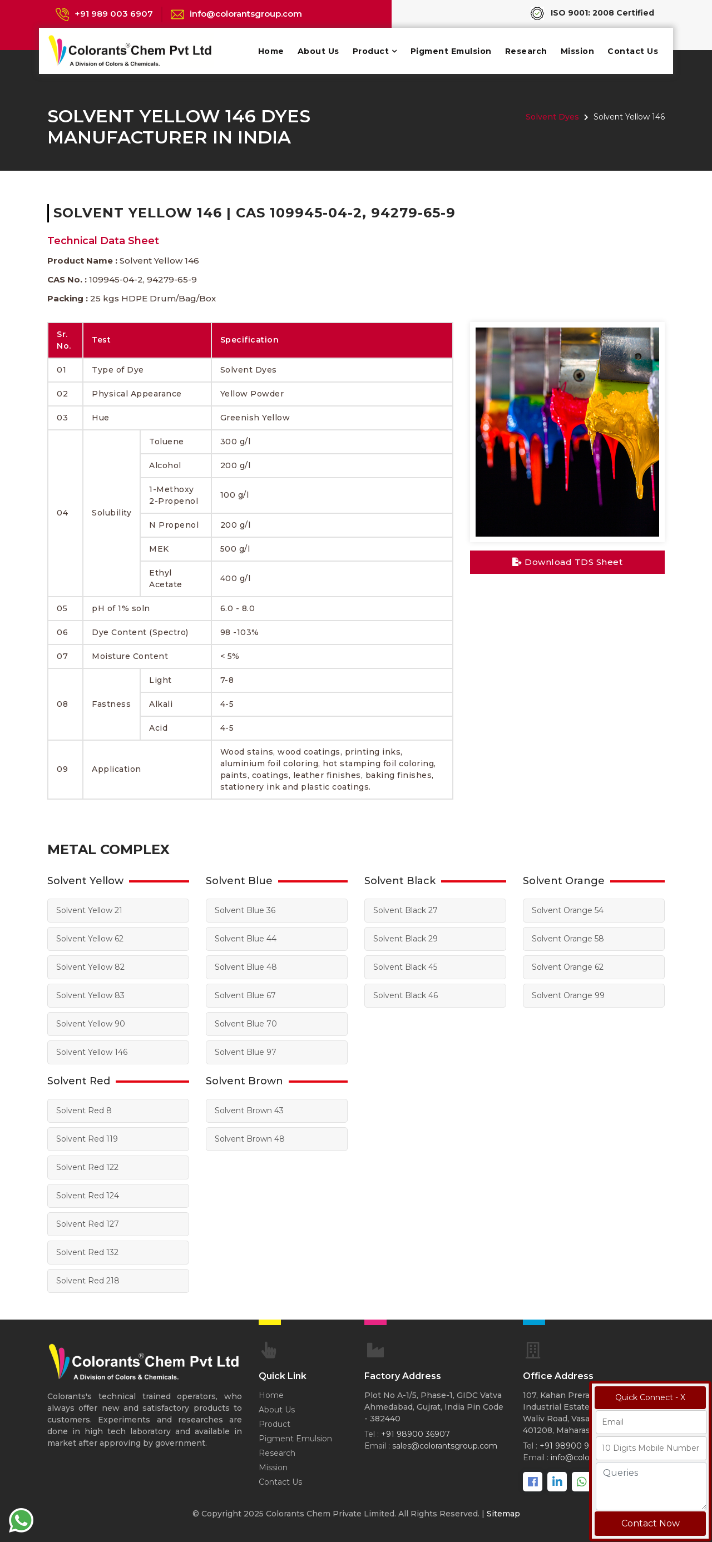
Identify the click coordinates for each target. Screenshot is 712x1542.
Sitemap (503, 1514)
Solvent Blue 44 (245, 939)
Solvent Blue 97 (245, 1052)
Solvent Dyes (552, 117)
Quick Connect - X (650, 1397)
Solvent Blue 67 (245, 995)
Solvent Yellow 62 (89, 939)
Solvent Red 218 (88, 1281)
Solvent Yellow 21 (89, 910)
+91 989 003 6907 (114, 13)
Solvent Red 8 (84, 1110)
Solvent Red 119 (87, 1139)
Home (271, 51)
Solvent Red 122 (87, 1167)
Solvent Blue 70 (246, 1024)
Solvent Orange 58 (568, 939)
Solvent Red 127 (87, 1224)
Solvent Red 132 (87, 1252)
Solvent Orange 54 (568, 910)
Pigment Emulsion (451, 51)
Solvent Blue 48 (246, 967)
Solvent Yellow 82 (90, 967)
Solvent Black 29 (405, 939)
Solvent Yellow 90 (90, 1024)
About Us (318, 51)
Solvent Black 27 (405, 910)
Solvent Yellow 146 (91, 1052)
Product (371, 51)
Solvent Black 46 (405, 995)
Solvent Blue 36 (245, 910)
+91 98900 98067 (575, 1446)
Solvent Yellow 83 (90, 995)
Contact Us (632, 51)
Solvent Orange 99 (568, 995)
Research (526, 51)
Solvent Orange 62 (568, 967)
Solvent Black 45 (405, 967)
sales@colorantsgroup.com (444, 1446)
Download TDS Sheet (567, 562)
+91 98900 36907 (415, 1434)
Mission (578, 51)
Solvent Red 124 (87, 1196)
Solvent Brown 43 (249, 1110)
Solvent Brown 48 (250, 1139)
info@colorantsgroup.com (246, 13)
